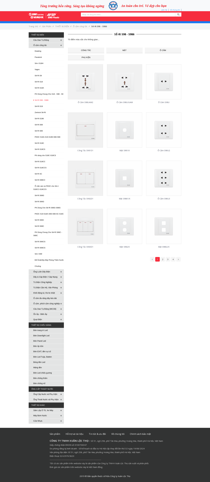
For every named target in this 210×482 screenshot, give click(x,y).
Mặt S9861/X (124, 198)
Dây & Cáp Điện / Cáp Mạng (45, 277)
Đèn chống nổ (39, 383)
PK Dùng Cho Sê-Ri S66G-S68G (47, 208)
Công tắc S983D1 (85, 247)
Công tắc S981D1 (85, 150)
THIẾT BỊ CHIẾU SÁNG (41, 325)
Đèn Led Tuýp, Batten (42, 357)
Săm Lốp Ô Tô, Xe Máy (43, 410)
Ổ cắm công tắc (80, 26)
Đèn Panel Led (39, 341)
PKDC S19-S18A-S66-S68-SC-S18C (48, 214)
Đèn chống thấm (40, 378)
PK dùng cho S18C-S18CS (44, 155)
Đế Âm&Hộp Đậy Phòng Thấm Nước (48, 260)
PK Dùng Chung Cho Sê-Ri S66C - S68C (47, 233)
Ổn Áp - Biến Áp (40, 314)
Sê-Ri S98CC (39, 180)
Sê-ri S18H (38, 63)
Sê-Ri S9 (37, 76)
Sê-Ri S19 (38, 106)
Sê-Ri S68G (38, 195)
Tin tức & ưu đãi (97, 433)
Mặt (125, 50)
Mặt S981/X (124, 150)
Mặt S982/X (124, 247)
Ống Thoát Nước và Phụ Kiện (46, 399)
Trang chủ (33, 26)
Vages (36, 69)
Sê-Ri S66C (38, 220)
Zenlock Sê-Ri (39, 112)
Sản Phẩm (46, 26)
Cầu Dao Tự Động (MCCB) (44, 309)
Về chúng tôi (175, 10)
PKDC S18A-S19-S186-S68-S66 (46, 137)
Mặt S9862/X (163, 247)
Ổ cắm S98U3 (164, 198)
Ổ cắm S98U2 (164, 150)
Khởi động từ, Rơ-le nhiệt (44, 293)
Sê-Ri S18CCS (39, 168)
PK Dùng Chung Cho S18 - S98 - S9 (48, 94)
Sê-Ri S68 (38, 125)
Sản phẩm (86, 19)
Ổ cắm (163, 50)
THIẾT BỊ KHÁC (38, 405)
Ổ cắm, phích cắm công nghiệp (46, 304)
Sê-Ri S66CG (39, 242)
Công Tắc (86, 50)
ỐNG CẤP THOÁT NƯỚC (42, 389)
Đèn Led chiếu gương (42, 373)
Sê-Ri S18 (38, 82)
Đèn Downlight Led (41, 336)
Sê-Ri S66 (38, 131)
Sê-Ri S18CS (39, 149)
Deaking (37, 51)
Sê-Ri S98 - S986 (99, 26)
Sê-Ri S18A (38, 88)
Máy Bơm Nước (40, 415)
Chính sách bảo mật (140, 433)
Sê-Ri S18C (38, 143)
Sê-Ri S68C (38, 226)
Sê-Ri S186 (38, 119)
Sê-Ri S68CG (39, 248)
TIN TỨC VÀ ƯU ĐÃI (108, 19)
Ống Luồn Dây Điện (41, 272)
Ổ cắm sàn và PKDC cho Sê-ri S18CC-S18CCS (46, 187)
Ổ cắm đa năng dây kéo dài (45, 298)
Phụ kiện (86, 57)
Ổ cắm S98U (163, 102)
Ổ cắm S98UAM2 (85, 102)
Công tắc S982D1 (85, 198)
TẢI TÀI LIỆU (130, 19)
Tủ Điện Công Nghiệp (42, 282)
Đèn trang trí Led (40, 330)
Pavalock (37, 57)
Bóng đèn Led (39, 362)
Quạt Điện (37, 319)
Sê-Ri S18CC (39, 162)
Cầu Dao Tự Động (41, 40)
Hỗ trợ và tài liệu (75, 433)
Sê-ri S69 (37, 254)
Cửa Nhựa (37, 421)
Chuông (37, 266)
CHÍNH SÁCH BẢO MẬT (154, 19)
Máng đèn (37, 367)
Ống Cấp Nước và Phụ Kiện (45, 394)
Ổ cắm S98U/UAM (125, 102)
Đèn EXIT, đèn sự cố (42, 351)
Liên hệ (164, 10)
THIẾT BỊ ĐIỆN (62, 26)
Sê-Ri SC (37, 174)
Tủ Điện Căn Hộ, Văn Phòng (45, 288)
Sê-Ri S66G (38, 202)
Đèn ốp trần (38, 346)
